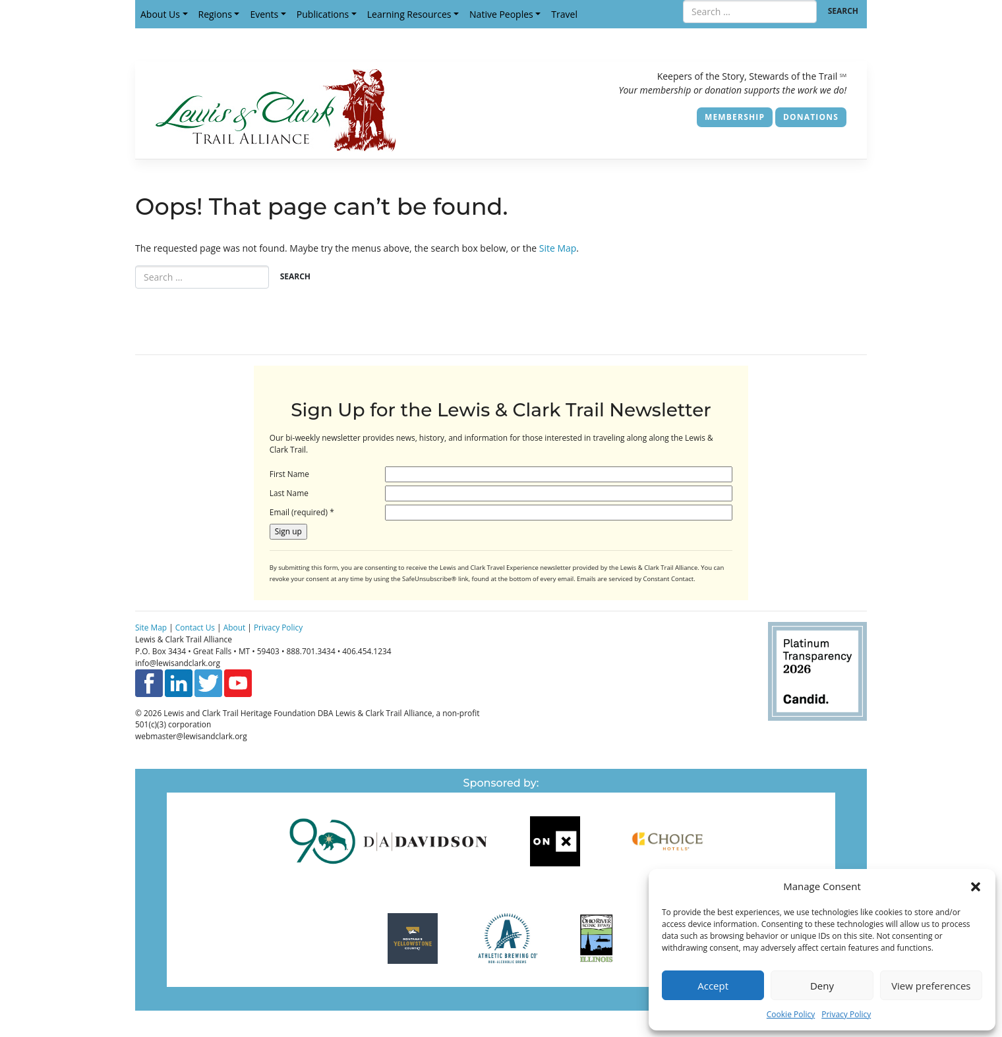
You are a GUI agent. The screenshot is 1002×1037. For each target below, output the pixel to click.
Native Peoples (501, 14)
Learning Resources (409, 14)
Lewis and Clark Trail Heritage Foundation (239, 713)
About (234, 627)
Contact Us (195, 627)
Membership (735, 117)
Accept (712, 985)
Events (264, 14)
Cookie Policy (791, 1014)
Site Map (558, 248)
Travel (564, 14)
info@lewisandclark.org (177, 663)
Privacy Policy (846, 1014)
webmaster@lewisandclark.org (191, 736)
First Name (289, 473)
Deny (822, 985)
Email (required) (302, 512)
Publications (323, 14)
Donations (811, 117)
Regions (215, 14)
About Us (160, 14)
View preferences (930, 985)
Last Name (289, 493)
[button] (975, 886)
